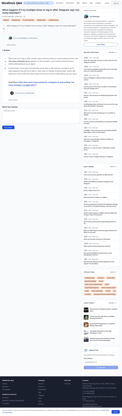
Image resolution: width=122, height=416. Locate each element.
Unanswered (70, 3)
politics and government (109, 287)
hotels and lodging (97, 291)
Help (39, 401)
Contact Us (41, 387)
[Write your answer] (41, 116)
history (101, 281)
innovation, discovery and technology (104, 294)
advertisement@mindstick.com (92, 406)
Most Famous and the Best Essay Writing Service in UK (100, 222)
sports (107, 284)
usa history (100, 278)
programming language (91, 287)
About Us (41, 384)
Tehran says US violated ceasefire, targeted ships (103, 310)
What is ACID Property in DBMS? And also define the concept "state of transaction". (100, 214)
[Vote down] (3, 31)
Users (40, 398)
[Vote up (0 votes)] (3, 25)
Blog (78, 3)
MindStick (5, 398)
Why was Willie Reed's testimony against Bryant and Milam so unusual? (100, 231)
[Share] (24, 16)
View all (113, 166)
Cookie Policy (105, 410)
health (87, 291)
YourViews (5, 403)
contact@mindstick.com (89, 404)
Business (41, 404)
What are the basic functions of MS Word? (97, 239)
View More (113, 52)
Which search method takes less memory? (97, 246)
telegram (6, 20)
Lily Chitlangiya (22, 38)
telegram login (41, 20)
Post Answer (8, 127)
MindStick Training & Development (13, 400)
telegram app (16, 20)
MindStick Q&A (12, 3)
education (88, 294)
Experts (84, 3)
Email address (88, 358)
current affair (111, 278)
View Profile (101, 44)
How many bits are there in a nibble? (95, 197)
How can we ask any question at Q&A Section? (98, 175)
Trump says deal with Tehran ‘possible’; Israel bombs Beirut (102, 317)
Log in (107, 3)
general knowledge (90, 281)
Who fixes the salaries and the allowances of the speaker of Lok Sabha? (99, 262)
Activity (4, 384)
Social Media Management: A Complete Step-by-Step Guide (102, 324)
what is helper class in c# (92, 190)
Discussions (59, 3)
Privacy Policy (8, 412)
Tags (91, 3)
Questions (5, 387)
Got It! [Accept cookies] (116, 412)
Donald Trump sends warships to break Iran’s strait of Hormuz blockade (102, 339)
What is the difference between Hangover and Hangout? (98, 182)
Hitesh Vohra (30, 93)
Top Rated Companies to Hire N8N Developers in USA (101, 332)
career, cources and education (93, 284)
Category (98, 3)
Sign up (116, 3)
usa (114, 291)
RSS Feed (67, 384)
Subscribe (101, 367)
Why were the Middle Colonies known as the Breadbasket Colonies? (98, 254)
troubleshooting (53, 20)
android (108, 291)
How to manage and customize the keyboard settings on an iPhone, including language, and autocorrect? (101, 205)
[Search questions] (38, 3)
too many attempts (28, 20)
